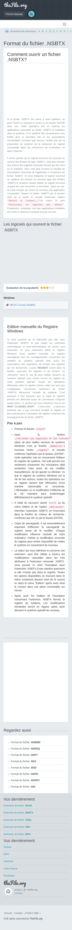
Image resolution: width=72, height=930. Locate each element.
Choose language (14, 14)
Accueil (8, 913)
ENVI (6, 854)
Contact (18, 893)
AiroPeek (8, 861)
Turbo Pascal (10, 868)
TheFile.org (36, 918)
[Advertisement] (37, 91)
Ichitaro (7, 847)
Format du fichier (25, 742)
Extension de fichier (18, 805)
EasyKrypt (9, 875)
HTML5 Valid (32, 913)
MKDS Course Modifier (22, 304)
